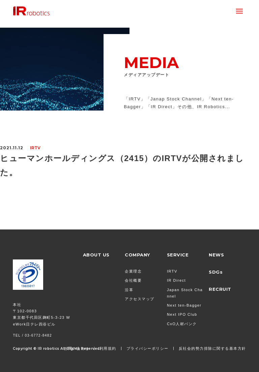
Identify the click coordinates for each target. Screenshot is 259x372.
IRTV (172, 271)
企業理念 (133, 271)
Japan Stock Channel (185, 293)
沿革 (129, 290)
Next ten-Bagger (184, 305)
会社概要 (133, 280)
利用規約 (107, 348)
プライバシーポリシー (147, 348)
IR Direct (176, 280)
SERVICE (178, 254)
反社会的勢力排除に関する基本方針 (212, 348)
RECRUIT (220, 289)
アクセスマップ (139, 299)
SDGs (216, 272)
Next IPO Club (182, 314)
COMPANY (137, 254)
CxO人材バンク (182, 324)
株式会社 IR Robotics (31, 11)
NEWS (216, 254)
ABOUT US (96, 254)
